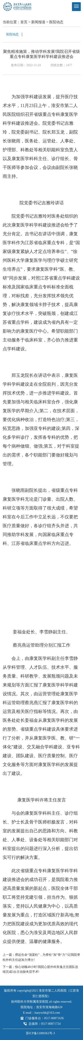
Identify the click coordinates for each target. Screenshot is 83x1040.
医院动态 (56, 22)
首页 (23, 22)
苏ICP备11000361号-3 (40, 1033)
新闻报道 (38, 22)
